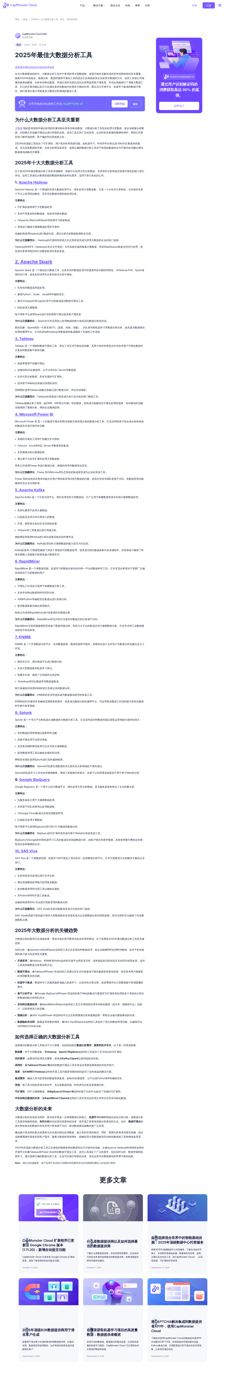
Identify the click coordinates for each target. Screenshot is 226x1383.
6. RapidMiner (27, 561)
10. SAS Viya (26, 851)
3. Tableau (24, 338)
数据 (18, 44)
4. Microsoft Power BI (34, 414)
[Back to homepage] (21, 5)
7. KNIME (23, 637)
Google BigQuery (34, 779)
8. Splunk (23, 712)
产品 (83, 5)
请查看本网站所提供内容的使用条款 (34, 67)
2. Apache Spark (33, 261)
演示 (135, 104)
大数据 (18, 128)
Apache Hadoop (32, 182)
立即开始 (120, 103)
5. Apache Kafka (30, 490)
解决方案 (99, 5)
